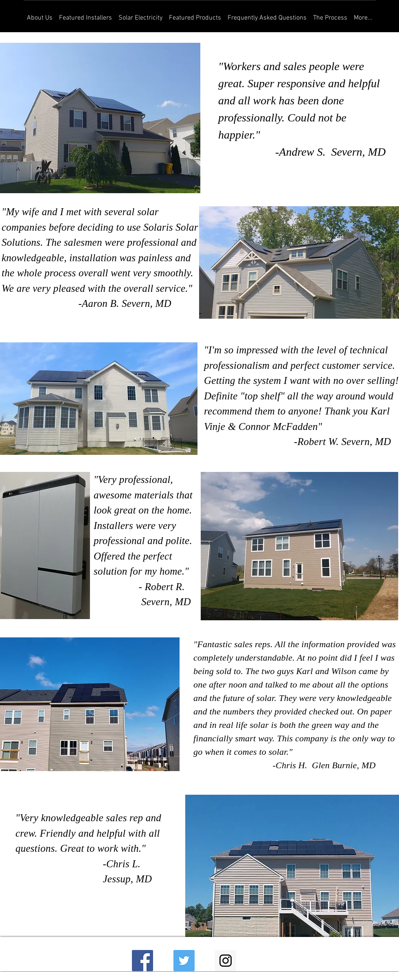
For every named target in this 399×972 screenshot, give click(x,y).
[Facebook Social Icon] (142, 960)
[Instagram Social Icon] (225, 960)
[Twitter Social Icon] (184, 960)
